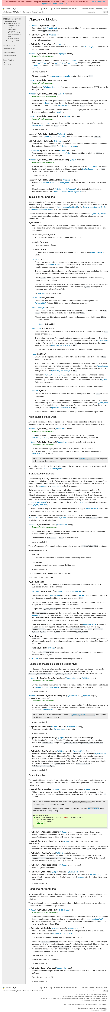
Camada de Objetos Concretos (33, 12)
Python (7, 9)
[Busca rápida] (94, 12)
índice (105, 9)
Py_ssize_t (36, 259)
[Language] (27, 9)
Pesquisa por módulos (13, 41)
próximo (92, 9)
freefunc (35, 391)
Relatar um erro (9, 63)
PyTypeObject (33, 25)
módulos (99, 9)
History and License (89, 1000)
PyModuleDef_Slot (39, 308)
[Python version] (47, 9)
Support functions (13, 38)
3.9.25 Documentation (60, 9)
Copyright (80, 994)
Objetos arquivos (9, 48)
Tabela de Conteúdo (12, 19)
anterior (85, 9)
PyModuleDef (33, 150)
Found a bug (102, 1008)
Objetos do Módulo (10, 22)
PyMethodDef (37, 298)
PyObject (52, 35)
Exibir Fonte (7, 65)
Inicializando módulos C (13, 23)
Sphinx (102, 1010)
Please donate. (103, 1004)
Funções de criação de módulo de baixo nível (14, 35)
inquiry (41, 324)
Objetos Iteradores (10, 55)
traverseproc (36, 329)
